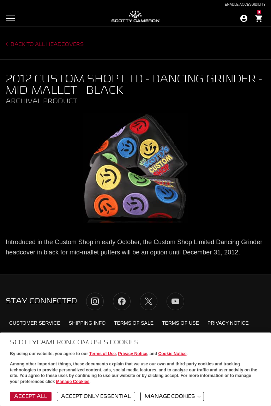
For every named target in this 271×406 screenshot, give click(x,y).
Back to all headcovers (47, 44)
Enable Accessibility (245, 4)
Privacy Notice (132, 353)
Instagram (95, 301)
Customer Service (34, 323)
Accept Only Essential (96, 396)
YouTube (175, 301)
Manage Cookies (73, 381)
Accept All (30, 396)
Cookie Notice (172, 353)
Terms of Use (102, 353)
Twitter (148, 301)
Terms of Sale (133, 323)
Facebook (122, 301)
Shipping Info (87, 323)
